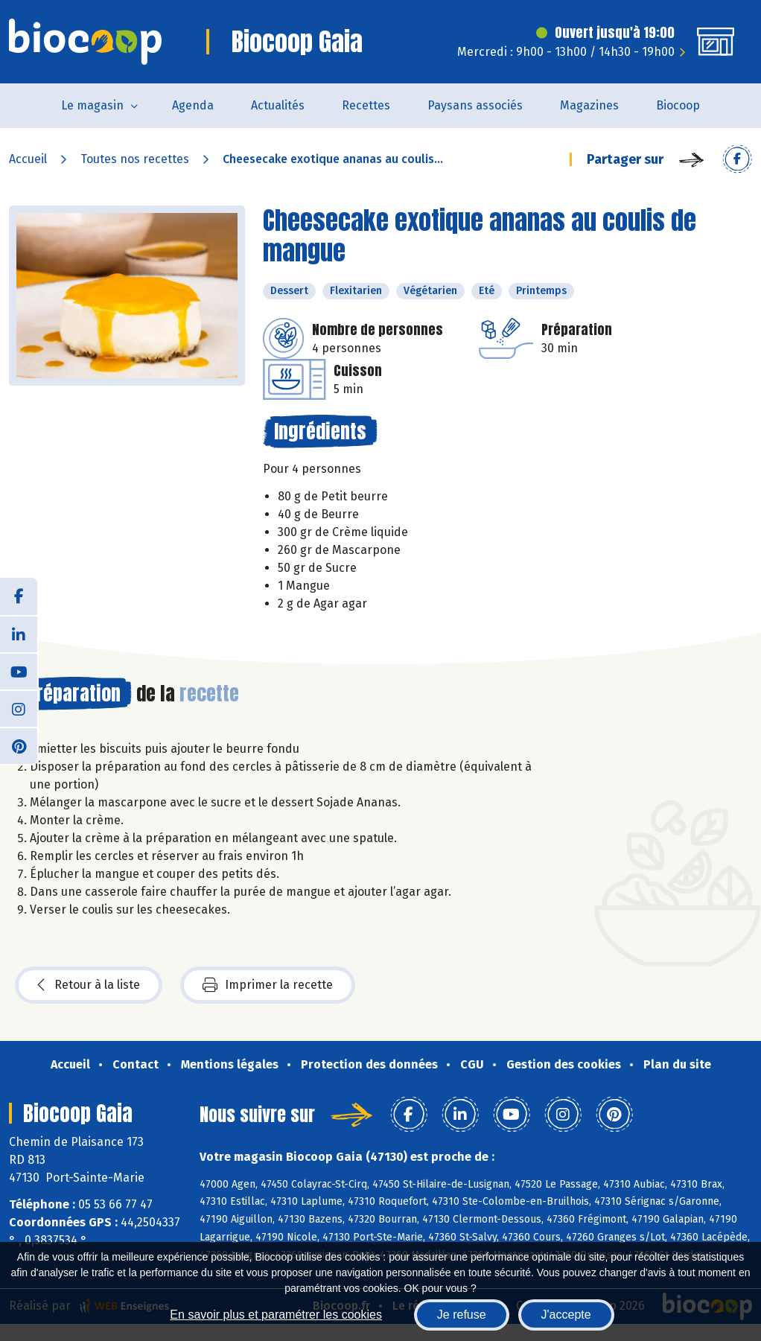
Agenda (193, 105)
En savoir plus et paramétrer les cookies (276, 1314)
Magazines (589, 105)
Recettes (366, 105)
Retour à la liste (88, 985)
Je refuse (461, 1314)
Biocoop (678, 105)
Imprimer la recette (268, 985)
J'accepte (566, 1314)
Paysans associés (475, 105)
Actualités (278, 105)
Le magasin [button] (92, 105)
